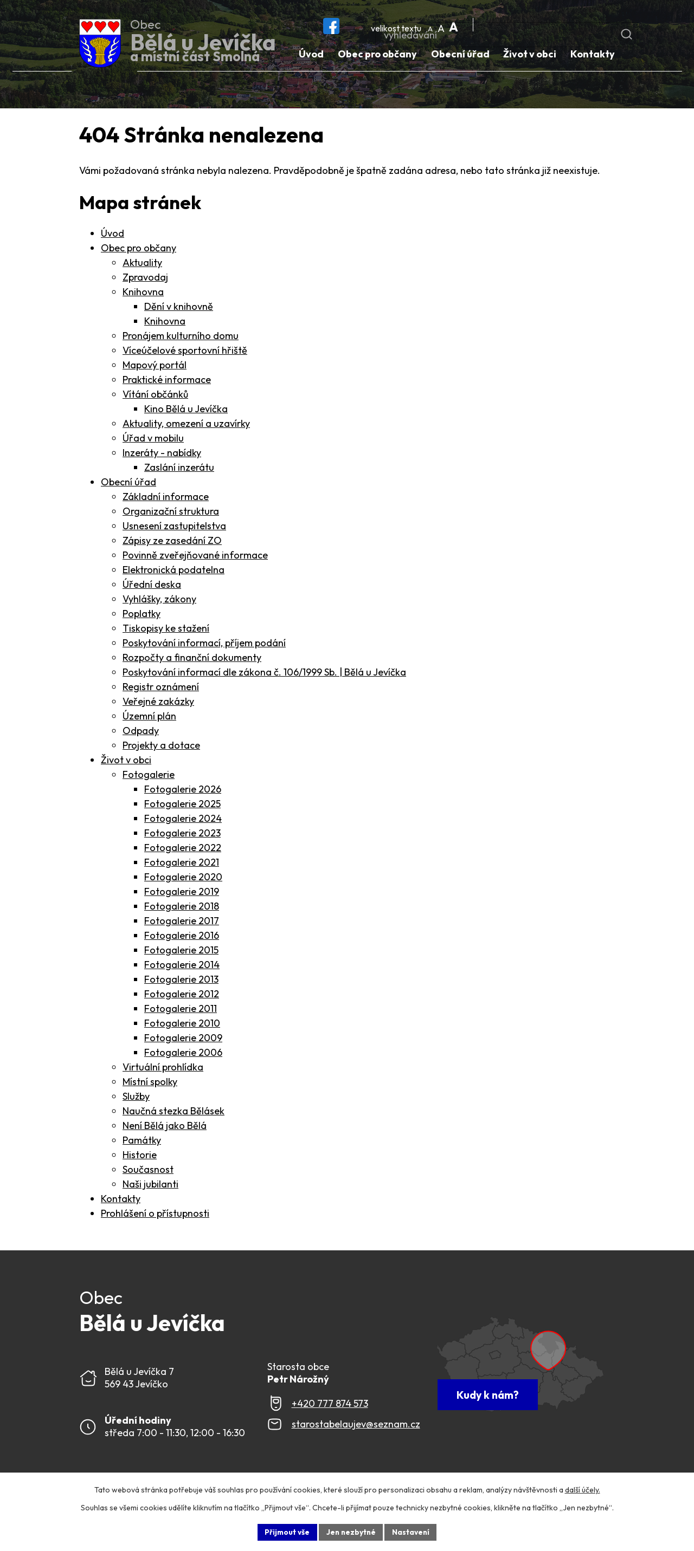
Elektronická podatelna (173, 572)
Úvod (112, 235)
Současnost (148, 1171)
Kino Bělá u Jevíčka (186, 411)
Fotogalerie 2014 (182, 967)
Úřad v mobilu (153, 440)
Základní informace (166, 498)
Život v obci (126, 762)
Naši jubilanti (150, 1186)
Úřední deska (152, 586)
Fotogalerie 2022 (182, 849)
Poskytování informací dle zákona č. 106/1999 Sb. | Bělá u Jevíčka (264, 674)
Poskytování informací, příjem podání (204, 645)
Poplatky (141, 615)
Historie (140, 1157)
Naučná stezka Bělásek (173, 1113)
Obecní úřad (128, 484)
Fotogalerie (149, 776)
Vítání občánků (155, 396)
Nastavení (412, 1531)
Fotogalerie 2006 (183, 1054)
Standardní (442, 25)
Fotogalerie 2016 (181, 937)
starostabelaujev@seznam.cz (356, 1426)
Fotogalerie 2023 (182, 835)
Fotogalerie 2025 (182, 806)
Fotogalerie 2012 (181, 996)
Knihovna (143, 294)
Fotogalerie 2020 (183, 879)
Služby (136, 1098)
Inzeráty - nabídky (162, 455)
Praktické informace (167, 381)
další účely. (582, 1489)
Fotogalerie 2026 (182, 791)
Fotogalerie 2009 (183, 1040)
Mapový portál (155, 367)
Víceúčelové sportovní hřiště (185, 352)
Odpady (141, 732)
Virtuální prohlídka (163, 1069)
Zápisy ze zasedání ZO (172, 542)
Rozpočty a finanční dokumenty (192, 659)
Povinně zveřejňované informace (195, 557)
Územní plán (149, 718)
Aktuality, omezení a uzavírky (186, 425)
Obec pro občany (138, 250)
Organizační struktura (171, 513)
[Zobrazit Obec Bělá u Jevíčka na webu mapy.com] (525, 1370)
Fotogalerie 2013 (181, 981)
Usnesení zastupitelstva (174, 528)
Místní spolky (150, 1084)
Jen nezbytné (350, 1531)
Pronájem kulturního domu (181, 338)
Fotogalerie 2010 (182, 1025)
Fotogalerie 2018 (181, 908)
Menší (431, 25)
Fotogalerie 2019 (181, 893)
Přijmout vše (285, 1531)
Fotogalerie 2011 (180, 1010)
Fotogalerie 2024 (183, 820)
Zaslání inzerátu (179, 469)
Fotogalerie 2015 (181, 952)
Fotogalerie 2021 (181, 864)
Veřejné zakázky (158, 703)
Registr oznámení (161, 689)
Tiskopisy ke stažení (166, 630)
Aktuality (142, 264)
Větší (453, 25)
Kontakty (120, 1201)
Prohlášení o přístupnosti (155, 1215)
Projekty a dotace (161, 747)
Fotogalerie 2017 (181, 923)
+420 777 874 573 (330, 1405)
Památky (142, 1142)
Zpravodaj (145, 279)
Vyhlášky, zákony (159, 601)
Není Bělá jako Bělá (165, 1127)
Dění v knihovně (178, 308)
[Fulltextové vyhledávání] (552, 22)
